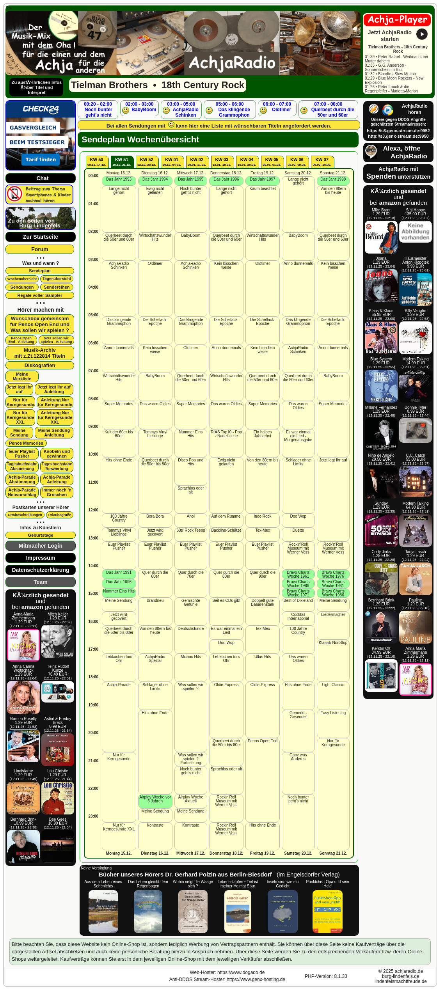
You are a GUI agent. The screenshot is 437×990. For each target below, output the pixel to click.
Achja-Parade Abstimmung (22, 479)
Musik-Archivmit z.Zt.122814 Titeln (40, 353)
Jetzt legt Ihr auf (19, 389)
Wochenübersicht (22, 279)
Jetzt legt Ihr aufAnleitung (53, 389)
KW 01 (171, 162)
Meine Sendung (19, 432)
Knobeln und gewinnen (57, 453)
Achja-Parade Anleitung (56, 479)
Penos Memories (26, 443)
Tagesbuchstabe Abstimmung (22, 466)
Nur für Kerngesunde (20, 402)
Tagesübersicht (57, 279)
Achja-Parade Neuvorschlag (22, 492)
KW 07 (322, 162)
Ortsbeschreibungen (25, 515)
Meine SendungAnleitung (54, 432)
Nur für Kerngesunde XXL (20, 417)
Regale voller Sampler (40, 295)
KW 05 (272, 162)
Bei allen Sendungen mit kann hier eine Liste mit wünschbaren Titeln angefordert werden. (219, 125)
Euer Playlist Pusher (22, 453)
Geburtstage (40, 535)
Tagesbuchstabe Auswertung (56, 466)
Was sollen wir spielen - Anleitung (56, 340)
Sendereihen (56, 287)
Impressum (40, 558)
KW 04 (247, 162)
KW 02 (197, 162)
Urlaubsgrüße (59, 515)
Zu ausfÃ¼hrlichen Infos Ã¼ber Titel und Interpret (37, 87)
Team (41, 582)
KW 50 (96, 162)
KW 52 (146, 162)
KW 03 (222, 162)
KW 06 (297, 162)
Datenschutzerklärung (40, 570)
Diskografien (40, 365)
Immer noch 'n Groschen (56, 492)
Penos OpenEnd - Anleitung (21, 340)
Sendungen (22, 287)
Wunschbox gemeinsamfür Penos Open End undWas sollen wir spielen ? (39, 324)
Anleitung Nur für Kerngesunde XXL (55, 417)
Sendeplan (40, 270)
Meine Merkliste (22, 376)
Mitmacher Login (40, 546)
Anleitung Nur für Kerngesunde (55, 402)
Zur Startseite (40, 237)
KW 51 (121, 162)
